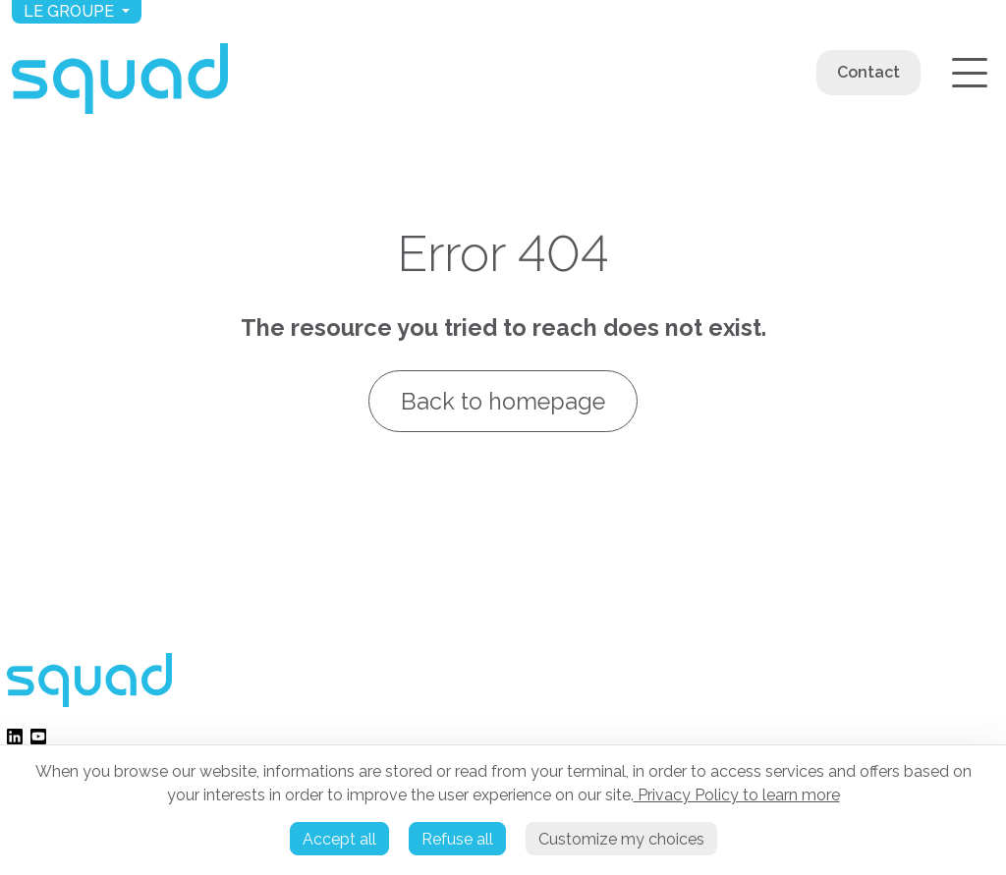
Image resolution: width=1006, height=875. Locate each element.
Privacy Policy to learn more (737, 795)
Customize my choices (621, 839)
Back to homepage (503, 401)
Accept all (339, 839)
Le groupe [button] (71, 11)
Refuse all (457, 839)
